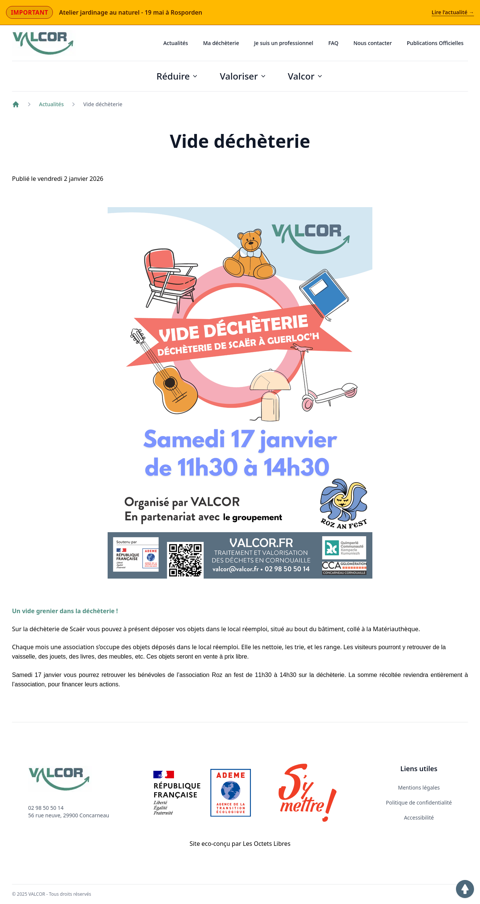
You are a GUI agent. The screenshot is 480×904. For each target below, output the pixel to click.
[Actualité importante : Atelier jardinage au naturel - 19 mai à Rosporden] (240, 12)
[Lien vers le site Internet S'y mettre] (307, 792)
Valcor (306, 76)
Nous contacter (372, 43)
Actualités (175, 43)
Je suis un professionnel (283, 43)
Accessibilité (419, 817)
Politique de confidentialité (419, 802)
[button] (465, 889)
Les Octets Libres (266, 843)
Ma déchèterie (221, 43)
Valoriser (243, 76)
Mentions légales (419, 787)
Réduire (177, 76)
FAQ (333, 43)
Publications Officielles (435, 43)
